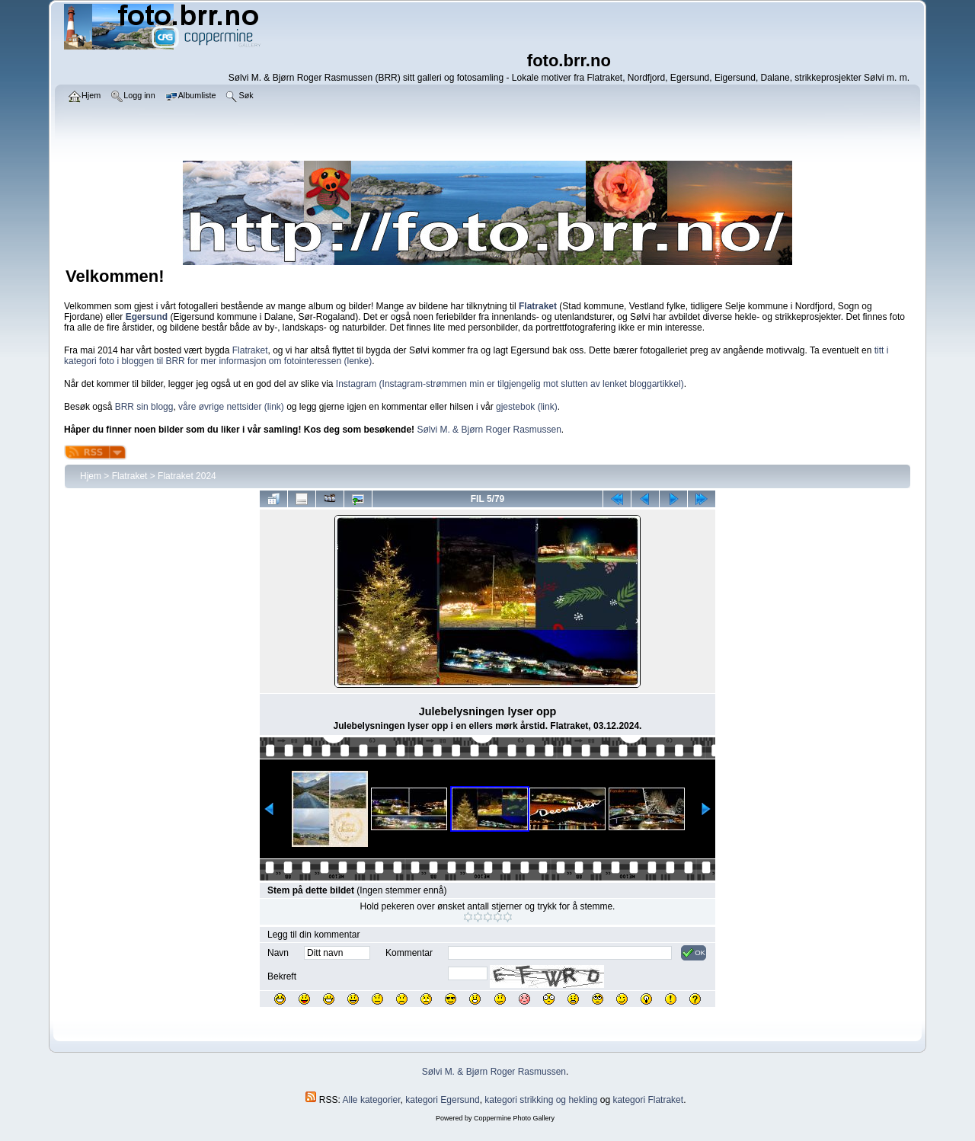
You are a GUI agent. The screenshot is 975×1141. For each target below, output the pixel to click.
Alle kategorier (372, 1100)
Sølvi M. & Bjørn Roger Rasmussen (489, 429)
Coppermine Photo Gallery (514, 1118)
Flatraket (250, 350)
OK (693, 953)
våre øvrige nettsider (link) (231, 406)
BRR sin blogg (144, 406)
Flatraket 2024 (187, 476)
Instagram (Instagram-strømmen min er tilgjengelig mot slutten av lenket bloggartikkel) (510, 384)
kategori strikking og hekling (540, 1100)
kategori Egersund (442, 1100)
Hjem (90, 476)
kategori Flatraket (647, 1100)
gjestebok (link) (527, 406)
